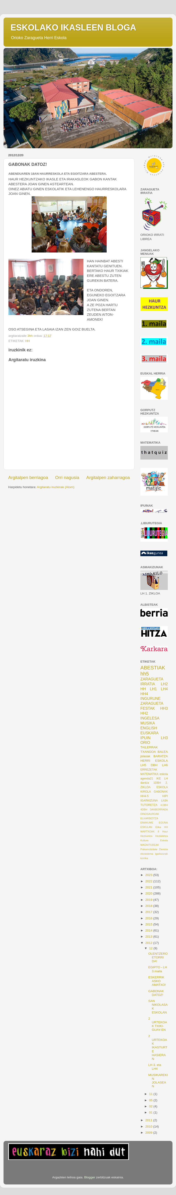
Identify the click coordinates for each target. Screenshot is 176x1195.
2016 (149, 918)
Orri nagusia (67, 477)
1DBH (157, 782)
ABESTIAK (152, 668)
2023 (149, 875)
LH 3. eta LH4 (154, 1066)
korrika (144, 858)
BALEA (162, 751)
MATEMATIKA (149, 774)
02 (151, 1106)
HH (27, 341)
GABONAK (161, 791)
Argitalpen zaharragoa (108, 477)
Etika (158, 827)
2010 (149, 1126)
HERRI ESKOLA (154, 760)
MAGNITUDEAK (149, 844)
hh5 (144, 674)
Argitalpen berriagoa (28, 477)
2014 (149, 930)
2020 (149, 893)
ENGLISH (148, 728)
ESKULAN (146, 827)
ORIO (145, 742)
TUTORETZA (148, 805)
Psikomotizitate (148, 849)
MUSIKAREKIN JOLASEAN (158, 1080)
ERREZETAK (148, 769)
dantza (144, 782)
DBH (154, 765)
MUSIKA (147, 723)
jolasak (145, 756)
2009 (149, 1132)
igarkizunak (161, 853)
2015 (149, 924)
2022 (149, 881)
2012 (149, 943)
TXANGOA (148, 751)
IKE (158, 778)
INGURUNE (150, 698)
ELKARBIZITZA (149, 818)
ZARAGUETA (151, 703)
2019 (149, 900)
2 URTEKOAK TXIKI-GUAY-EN (157, 1024)
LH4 (164, 689)
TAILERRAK (149, 747)
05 (151, 1100)
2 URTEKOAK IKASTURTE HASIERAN (158, 1047)
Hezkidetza (161, 836)
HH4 (144, 694)
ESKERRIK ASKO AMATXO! (157, 981)
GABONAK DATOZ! (156, 993)
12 (151, 948)
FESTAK (147, 708)
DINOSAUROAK (149, 814)
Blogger (89, 1177)
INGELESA (149, 718)
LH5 (143, 765)
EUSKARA (149, 733)
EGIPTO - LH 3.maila (157, 969)
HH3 (164, 708)
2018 (149, 906)
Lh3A (164, 800)
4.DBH (164, 805)
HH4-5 (144, 796)
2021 (149, 887)
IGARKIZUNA (149, 800)
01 (151, 1112)
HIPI (165, 796)
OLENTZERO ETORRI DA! (158, 957)
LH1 (153, 689)
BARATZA (161, 756)
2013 (149, 936)
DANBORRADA (159, 809)
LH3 (164, 738)
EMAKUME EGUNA (154, 822)
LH (166, 778)
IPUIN (145, 738)
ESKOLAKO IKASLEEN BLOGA (73, 27)
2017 (149, 912)
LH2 (164, 684)
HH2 (144, 713)
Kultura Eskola (154, 840)
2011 (149, 1120)
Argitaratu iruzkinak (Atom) (55, 487)
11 (151, 1094)
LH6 (165, 765)
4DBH (143, 809)
